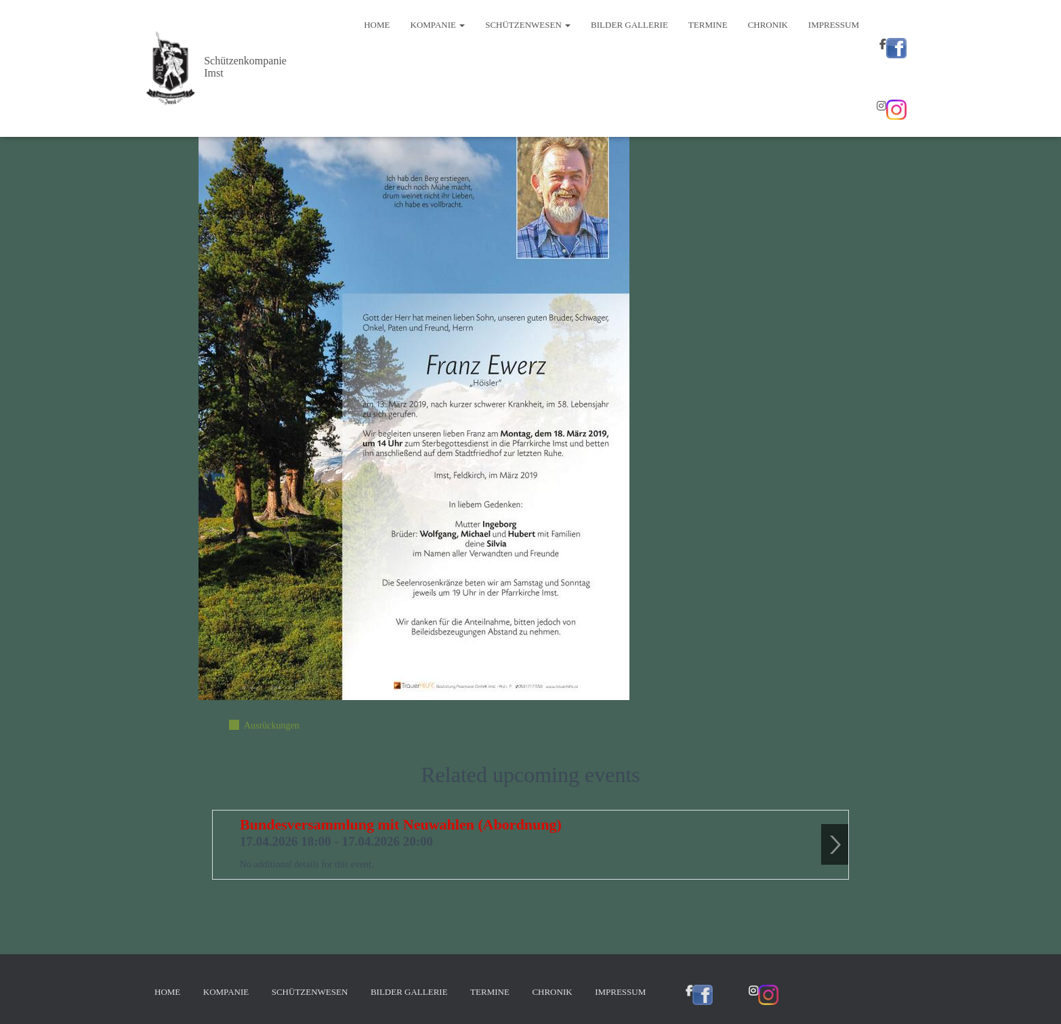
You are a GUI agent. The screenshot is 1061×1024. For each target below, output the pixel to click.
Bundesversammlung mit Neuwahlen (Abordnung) (401, 824)
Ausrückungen (271, 725)
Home (377, 25)
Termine (708, 25)
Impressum (833, 25)
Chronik (768, 25)
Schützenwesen (527, 25)
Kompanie (438, 25)
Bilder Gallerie (629, 25)
